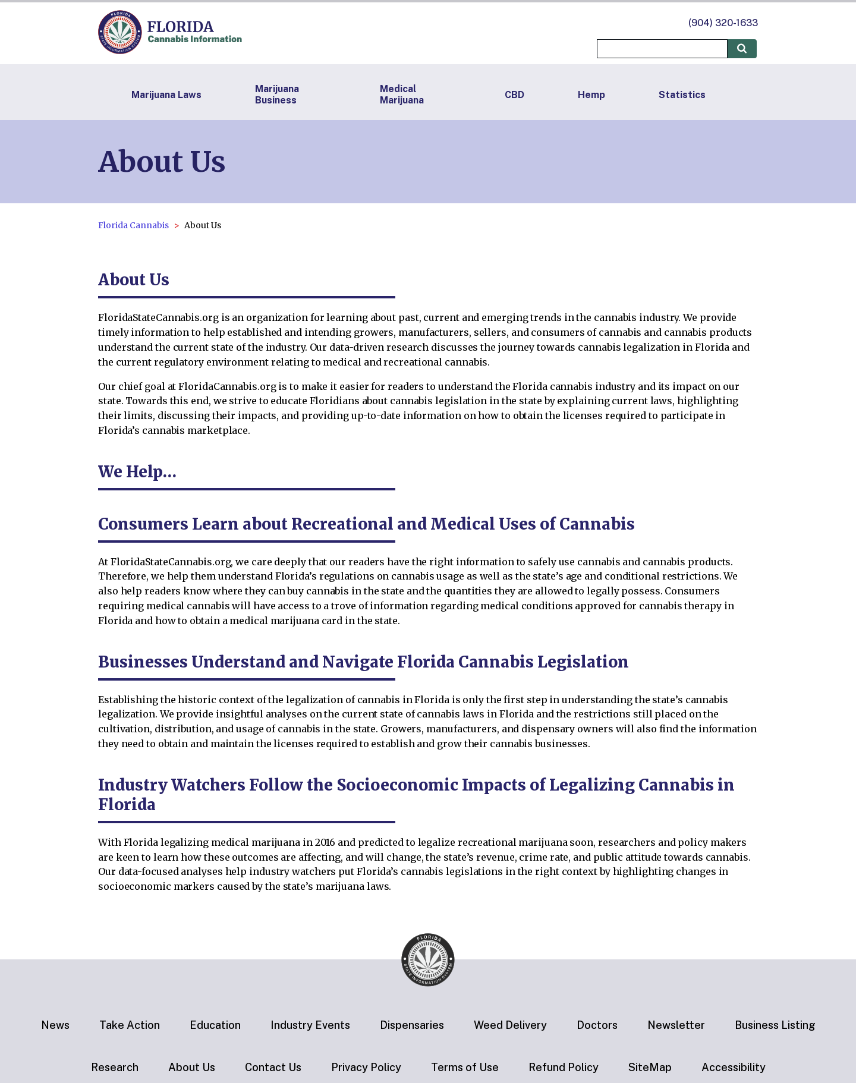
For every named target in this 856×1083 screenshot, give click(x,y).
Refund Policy (563, 1067)
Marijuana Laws (166, 94)
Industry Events (310, 1025)
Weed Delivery (510, 1025)
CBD (514, 94)
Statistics (682, 94)
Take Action (129, 1025)
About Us (191, 1067)
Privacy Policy (366, 1067)
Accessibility (733, 1067)
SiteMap (650, 1067)
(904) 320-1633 (723, 23)
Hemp (591, 94)
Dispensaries (412, 1025)
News (55, 1025)
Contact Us (273, 1067)
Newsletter (676, 1025)
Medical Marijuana (402, 94)
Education (215, 1025)
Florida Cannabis (133, 225)
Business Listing (775, 1025)
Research (115, 1067)
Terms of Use (465, 1067)
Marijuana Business (277, 94)
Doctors (597, 1025)
